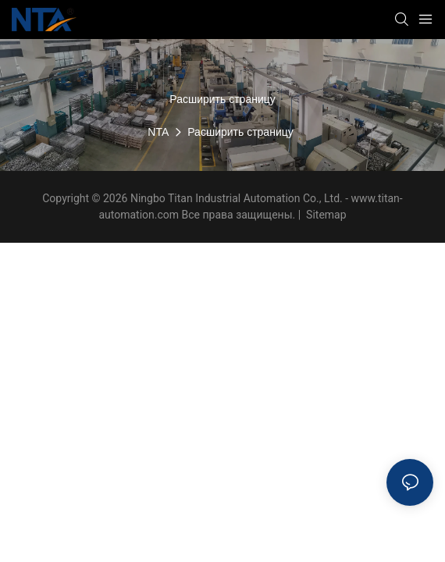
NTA (158, 132)
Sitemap (325, 214)
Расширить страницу (240, 132)
